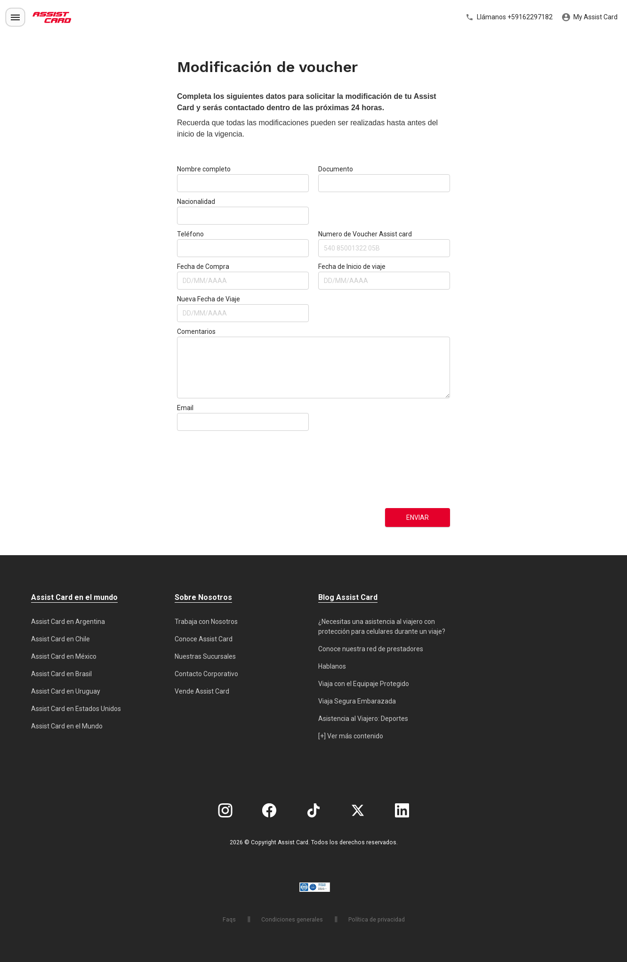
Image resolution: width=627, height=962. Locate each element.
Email (185, 408)
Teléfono (190, 234)
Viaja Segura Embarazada (357, 701)
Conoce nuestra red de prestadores (370, 649)
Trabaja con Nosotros (206, 621)
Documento (335, 169)
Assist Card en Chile (60, 639)
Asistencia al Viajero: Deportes (363, 718)
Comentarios (196, 331)
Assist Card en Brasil (61, 674)
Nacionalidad (196, 201)
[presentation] (215, 469)
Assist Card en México (63, 656)
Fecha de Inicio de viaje (352, 266)
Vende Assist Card (202, 691)
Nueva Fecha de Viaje (208, 299)
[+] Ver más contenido (350, 736)
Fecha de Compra (203, 266)
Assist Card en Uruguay (65, 691)
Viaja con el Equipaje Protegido (363, 683)
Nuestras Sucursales (205, 656)
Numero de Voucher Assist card (365, 234)
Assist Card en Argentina (68, 621)
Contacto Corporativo (206, 674)
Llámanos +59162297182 (509, 17)
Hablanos (332, 666)
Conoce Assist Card (204, 639)
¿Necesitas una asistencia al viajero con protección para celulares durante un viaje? (381, 626)
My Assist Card (590, 17)
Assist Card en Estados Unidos (76, 708)
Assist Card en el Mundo (67, 726)
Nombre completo (204, 169)
